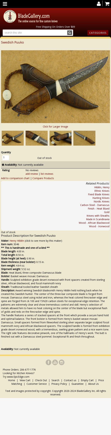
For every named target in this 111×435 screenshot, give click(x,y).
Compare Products (43, 178)
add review (31, 173)
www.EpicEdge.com (18, 376)
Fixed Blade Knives (98, 194)
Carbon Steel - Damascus (94, 205)
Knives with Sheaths (98, 215)
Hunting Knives (100, 198)
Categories (98, 32)
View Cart (25, 380)
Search (55, 380)
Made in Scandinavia (97, 219)
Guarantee (78, 383)
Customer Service (37, 383)
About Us (93, 383)
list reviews (47, 173)
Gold (106, 212)
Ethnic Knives (101, 190)
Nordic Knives (101, 201)
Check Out (41, 380)
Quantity (6, 152)
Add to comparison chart (15, 178)
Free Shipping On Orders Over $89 (55, 26)
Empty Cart (87, 380)
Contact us (70, 380)
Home (12, 380)
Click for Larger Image (55, 126)
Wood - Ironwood (99, 226)
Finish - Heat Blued (98, 208)
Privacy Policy (59, 383)
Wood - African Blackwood (94, 222)
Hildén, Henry (101, 187)
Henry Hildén (17, 240)
